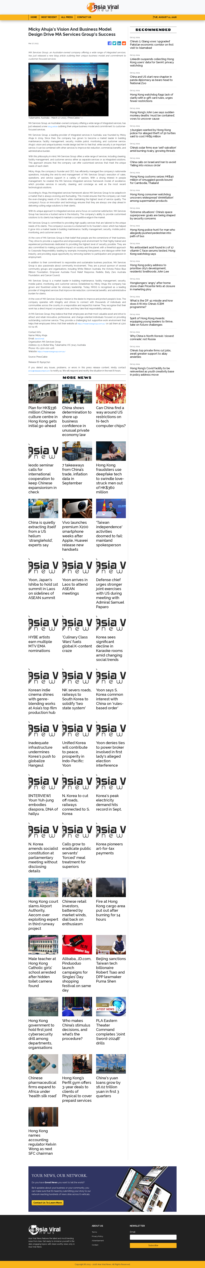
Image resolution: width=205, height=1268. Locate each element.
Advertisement (99, 1240)
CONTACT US (84, 17)
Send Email (40, 338)
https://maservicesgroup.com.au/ (96, 323)
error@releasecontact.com (41, 370)
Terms (95, 1232)
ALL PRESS (67, 17)
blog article (57, 126)
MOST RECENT (49, 17)
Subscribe (153, 1245)
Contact (96, 1244)
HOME (34, 17)
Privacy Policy (99, 1236)
